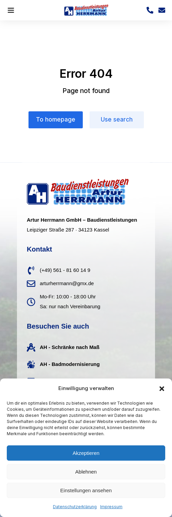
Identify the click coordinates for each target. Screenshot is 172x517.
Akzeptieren (86, 453)
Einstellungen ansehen (86, 490)
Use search (117, 119)
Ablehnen (86, 472)
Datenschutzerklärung (75, 506)
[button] (161, 388)
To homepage (55, 119)
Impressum (111, 506)
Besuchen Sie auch (58, 326)
